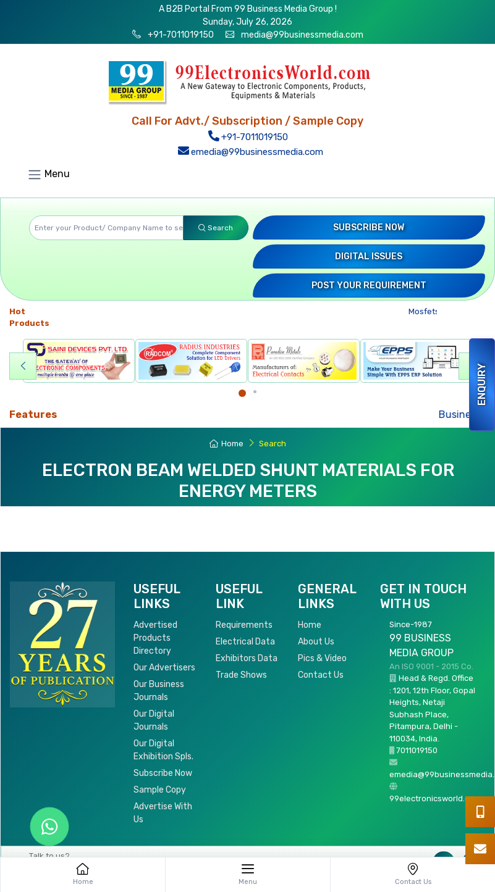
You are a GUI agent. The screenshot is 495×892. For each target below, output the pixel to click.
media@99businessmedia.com (302, 35)
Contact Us (321, 675)
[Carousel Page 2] (254, 391)
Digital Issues (368, 256)
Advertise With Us (162, 813)
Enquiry (482, 385)
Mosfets (426, 311)
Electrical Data (245, 641)
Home (226, 443)
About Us (316, 641)
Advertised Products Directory (155, 638)
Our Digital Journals (153, 720)
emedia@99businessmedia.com (250, 151)
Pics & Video (322, 658)
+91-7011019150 (180, 35)
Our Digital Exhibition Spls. (163, 750)
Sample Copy (159, 790)
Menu (48, 174)
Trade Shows (241, 675)
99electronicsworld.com (435, 798)
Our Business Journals (158, 690)
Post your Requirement (368, 285)
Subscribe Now (368, 227)
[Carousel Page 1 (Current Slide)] (242, 393)
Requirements (244, 625)
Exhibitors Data (246, 658)
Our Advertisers (164, 667)
